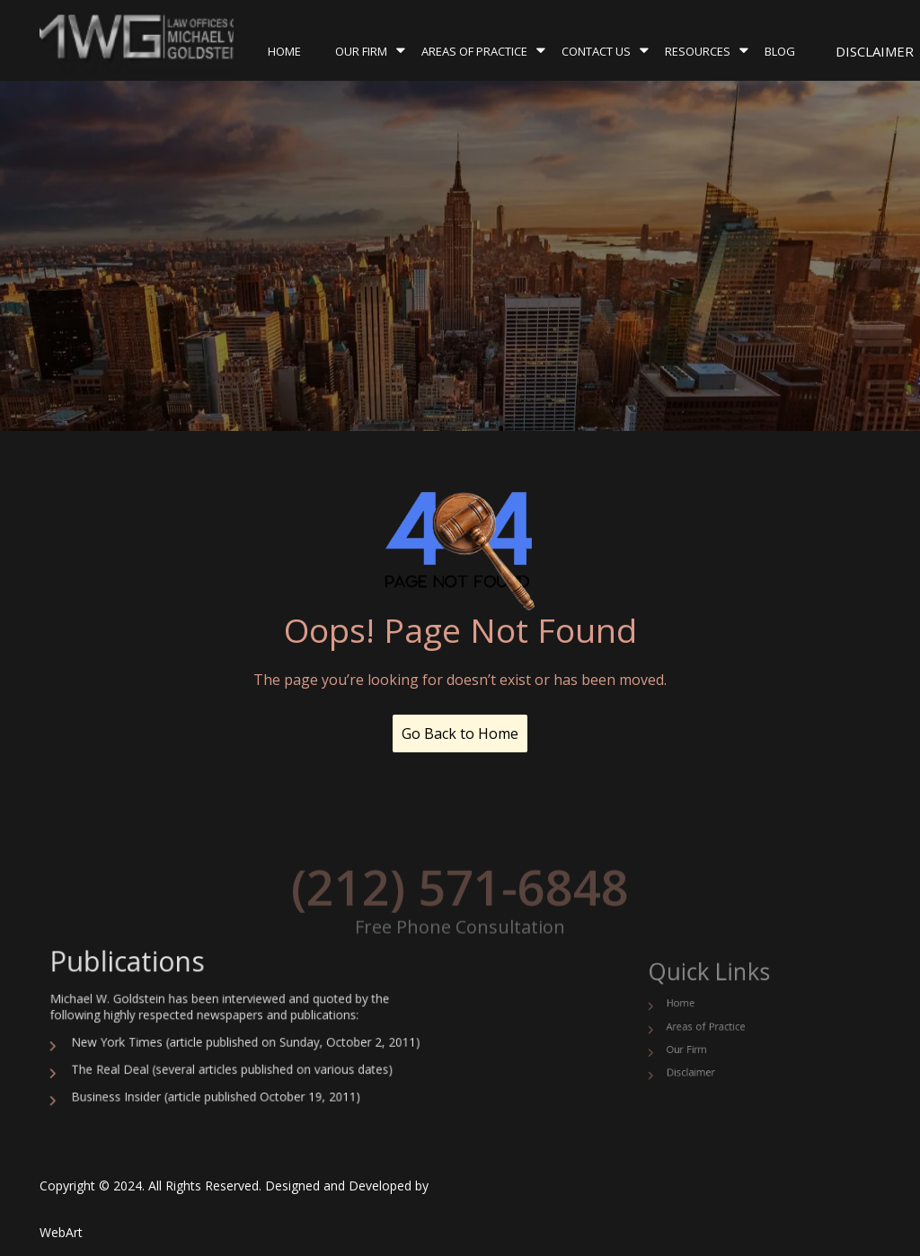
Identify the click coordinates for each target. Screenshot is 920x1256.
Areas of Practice (474, 51)
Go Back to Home (460, 733)
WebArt (61, 1232)
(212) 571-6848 (460, 903)
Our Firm (361, 51)
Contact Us (596, 51)
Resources (697, 51)
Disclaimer (875, 51)
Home (284, 51)
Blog (780, 51)
